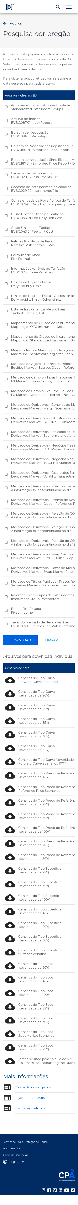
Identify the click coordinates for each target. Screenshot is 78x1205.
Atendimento (11, 1148)
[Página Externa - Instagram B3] (43, 1190)
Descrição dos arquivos (33, 1087)
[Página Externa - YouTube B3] (66, 1190)
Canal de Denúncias (15, 1155)
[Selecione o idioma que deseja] (13, 1162)
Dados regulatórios (30, 1108)
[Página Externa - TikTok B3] (73, 1190)
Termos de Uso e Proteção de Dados (25, 1141)
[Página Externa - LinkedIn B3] (60, 1190)
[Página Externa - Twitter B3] (55, 1190)
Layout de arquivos (30, 1098)
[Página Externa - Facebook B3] (49, 1190)
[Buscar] (58, 7)
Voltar (12, 23)
